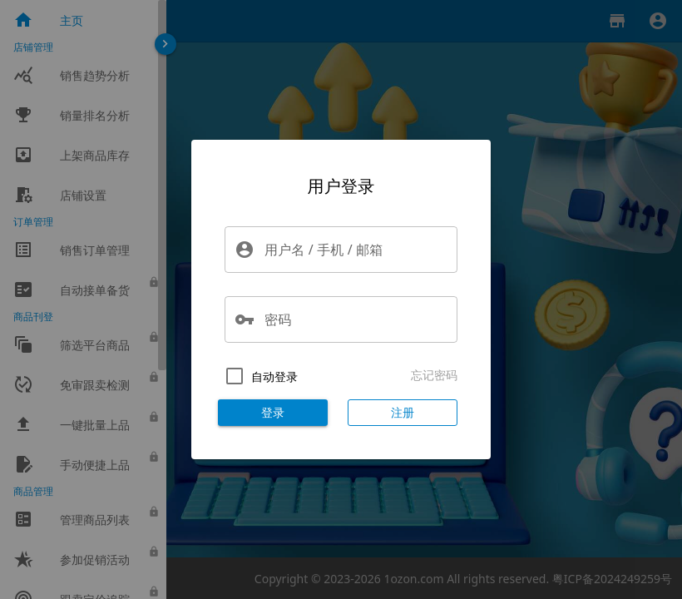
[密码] (355, 319)
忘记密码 (434, 375)
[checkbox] (258, 376)
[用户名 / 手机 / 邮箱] (355, 249)
